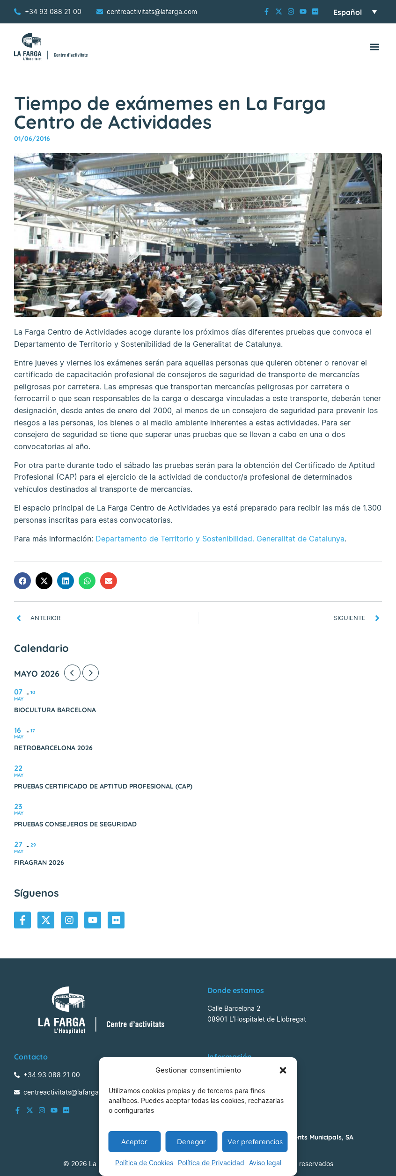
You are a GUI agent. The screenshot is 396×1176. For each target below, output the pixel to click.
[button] (283, 1070)
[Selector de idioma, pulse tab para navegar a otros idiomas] (355, 12)
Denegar (191, 1141)
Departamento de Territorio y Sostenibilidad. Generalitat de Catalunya (220, 538)
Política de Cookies (144, 1163)
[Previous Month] (72, 673)
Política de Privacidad (211, 1163)
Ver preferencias (255, 1141)
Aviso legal (265, 1163)
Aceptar (134, 1141)
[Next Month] (90, 673)
